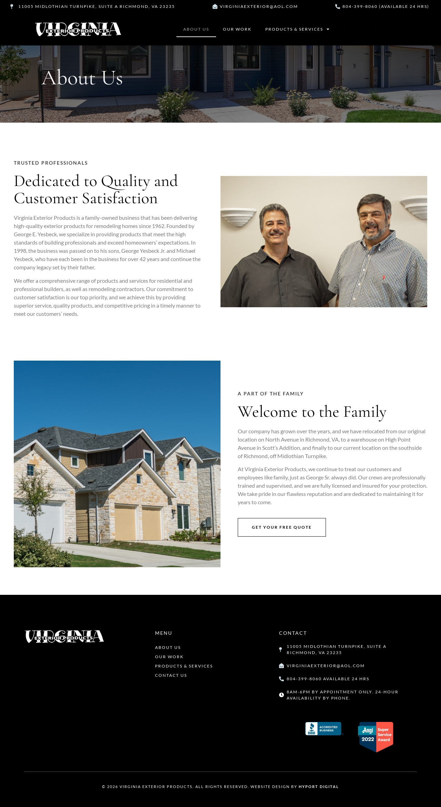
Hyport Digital (319, 786)
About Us (196, 29)
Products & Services (297, 29)
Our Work (237, 29)
